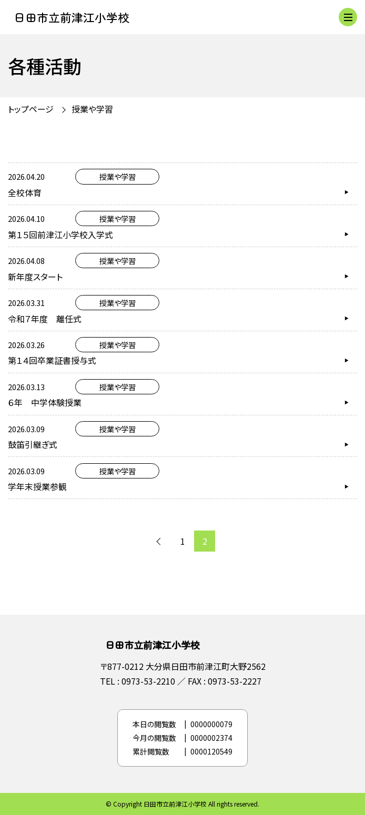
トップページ (31, 109)
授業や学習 (92, 109)
